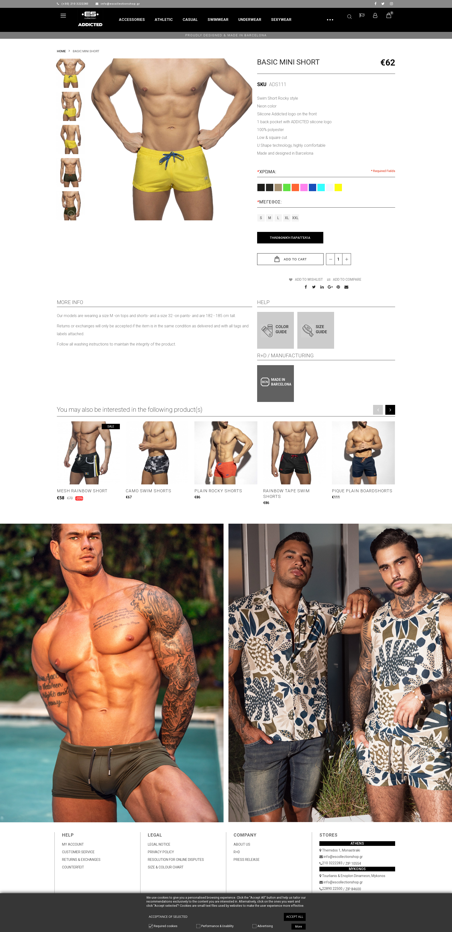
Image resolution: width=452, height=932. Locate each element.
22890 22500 (332, 888)
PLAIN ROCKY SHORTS (218, 490)
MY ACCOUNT (73, 844)
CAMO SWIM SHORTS (148, 490)
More (298, 926)
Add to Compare (347, 279)
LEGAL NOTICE (159, 844)
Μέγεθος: (270, 202)
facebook (376, 3)
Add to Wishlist (309, 279)
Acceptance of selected (168, 917)
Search (349, 16)
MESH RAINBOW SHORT (82, 490)
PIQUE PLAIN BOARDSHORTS (362, 490)
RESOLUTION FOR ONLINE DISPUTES (176, 859)
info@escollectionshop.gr (118, 3)
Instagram (391, 3)
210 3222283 (332, 863)
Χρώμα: (267, 171)
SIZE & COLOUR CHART (166, 867)
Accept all (294, 917)
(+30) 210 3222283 (73, 3)
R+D (237, 852)
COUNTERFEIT (73, 867)
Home (61, 51)
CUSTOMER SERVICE (78, 852)
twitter (383, 3)
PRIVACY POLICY (161, 852)
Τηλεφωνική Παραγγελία (290, 238)
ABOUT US (242, 844)
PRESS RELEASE (247, 859)
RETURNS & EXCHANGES (81, 859)
